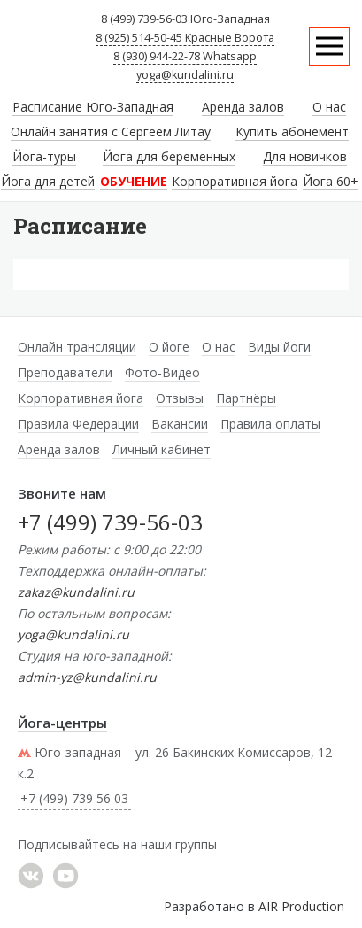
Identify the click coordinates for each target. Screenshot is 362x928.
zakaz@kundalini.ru (76, 592)
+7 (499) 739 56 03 (74, 798)
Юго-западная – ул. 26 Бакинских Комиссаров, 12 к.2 (175, 763)
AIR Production (301, 906)
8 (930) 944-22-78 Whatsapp (185, 56)
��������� (31, 875)
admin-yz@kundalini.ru (87, 677)
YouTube (65, 875)
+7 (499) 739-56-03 (110, 522)
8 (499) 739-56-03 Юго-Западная (185, 19)
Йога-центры (62, 722)
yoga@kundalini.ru (185, 74)
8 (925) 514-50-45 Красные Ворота (185, 37)
